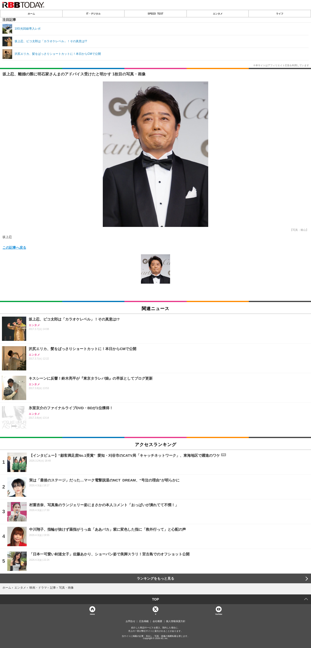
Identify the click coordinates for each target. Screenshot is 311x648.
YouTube (218, 614)
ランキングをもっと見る (155, 578)
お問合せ (130, 621)
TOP (155, 599)
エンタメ (218, 13)
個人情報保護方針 (175, 621)
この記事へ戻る (14, 247)
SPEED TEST (155, 13)
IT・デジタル (93, 13)
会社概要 (157, 621)
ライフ (279, 13)
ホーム (31, 13)
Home (92, 614)
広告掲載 (144, 621)
